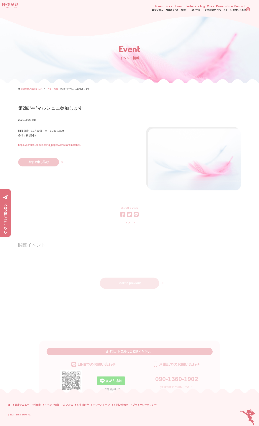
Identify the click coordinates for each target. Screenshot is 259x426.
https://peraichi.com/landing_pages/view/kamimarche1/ (49, 146)
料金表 (36, 404)
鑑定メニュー (21, 404)
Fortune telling (161, 7)
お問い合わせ (120, 404)
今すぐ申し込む (43, 165)
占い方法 (67, 404)
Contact (231, 7)
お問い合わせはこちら (5, 213)
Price (117, 7)
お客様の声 (82, 404)
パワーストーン (100, 404)
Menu (99, 7)
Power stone (208, 7)
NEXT (129, 223)
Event (136, 7)
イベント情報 (51, 404)
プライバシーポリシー (144, 404)
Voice (185, 7)
